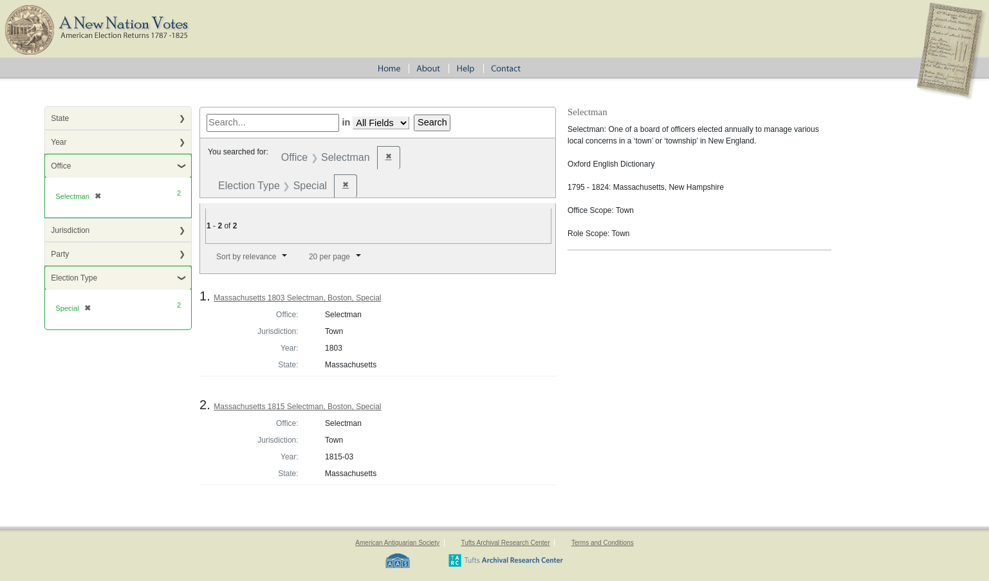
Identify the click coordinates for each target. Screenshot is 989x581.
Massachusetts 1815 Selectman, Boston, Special (297, 406)
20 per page (329, 256)
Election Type (74, 277)
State (60, 118)
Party (60, 254)
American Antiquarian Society (397, 542)
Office (61, 166)
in (346, 122)
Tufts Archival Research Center (505, 542)
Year (58, 142)
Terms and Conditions (602, 542)
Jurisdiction (70, 230)
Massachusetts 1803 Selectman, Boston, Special (297, 297)
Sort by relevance (246, 256)
